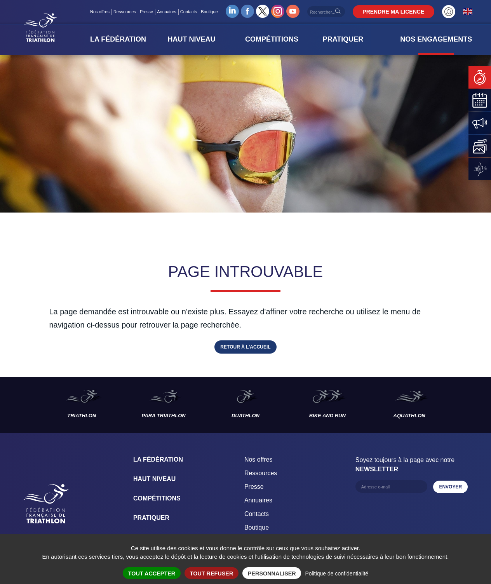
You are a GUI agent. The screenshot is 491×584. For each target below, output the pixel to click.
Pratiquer (151, 517)
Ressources (129, 11)
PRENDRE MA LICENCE (398, 12)
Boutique (214, 11)
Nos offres (104, 11)
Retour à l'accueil (245, 347)
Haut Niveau (154, 479)
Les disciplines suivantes (471, 405)
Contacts (193, 11)
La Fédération (158, 459)
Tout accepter (152, 573)
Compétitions (157, 498)
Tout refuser (211, 573)
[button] (131, 39)
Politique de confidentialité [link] (336, 573)
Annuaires (171, 11)
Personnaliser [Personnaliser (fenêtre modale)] (272, 573)
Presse (151, 11)
